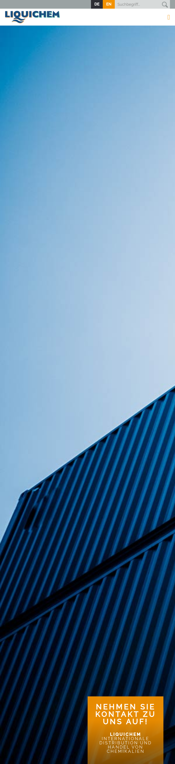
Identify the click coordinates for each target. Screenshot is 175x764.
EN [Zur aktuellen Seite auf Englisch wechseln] (108, 4)
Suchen (164, 4)
